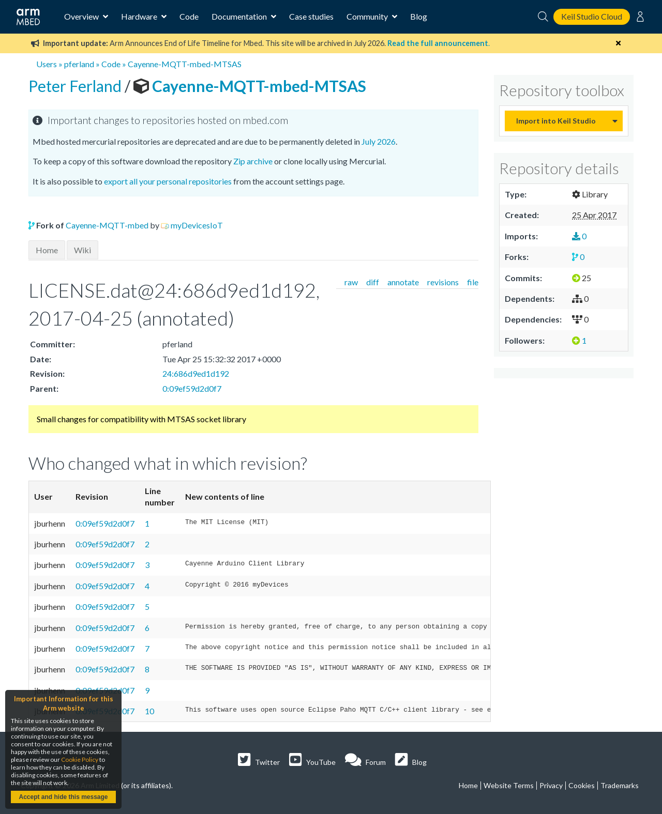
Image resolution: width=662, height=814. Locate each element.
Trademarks (619, 785)
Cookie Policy (79, 759)
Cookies (581, 785)
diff (372, 282)
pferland (79, 64)
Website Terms (509, 785)
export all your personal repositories (168, 181)
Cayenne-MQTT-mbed (107, 225)
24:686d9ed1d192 (195, 373)
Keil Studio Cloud (591, 16)
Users (46, 64)
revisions (443, 282)
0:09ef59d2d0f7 (191, 388)
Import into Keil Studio (556, 120)
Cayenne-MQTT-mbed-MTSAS (185, 64)
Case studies (311, 16)
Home (47, 250)
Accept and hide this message (63, 797)
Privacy (551, 785)
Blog (418, 16)
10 (149, 711)
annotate (403, 282)
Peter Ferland (76, 85)
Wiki (82, 250)
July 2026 (379, 141)
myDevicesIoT (197, 225)
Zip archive (253, 161)
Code (189, 16)
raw (351, 282)
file (472, 282)
